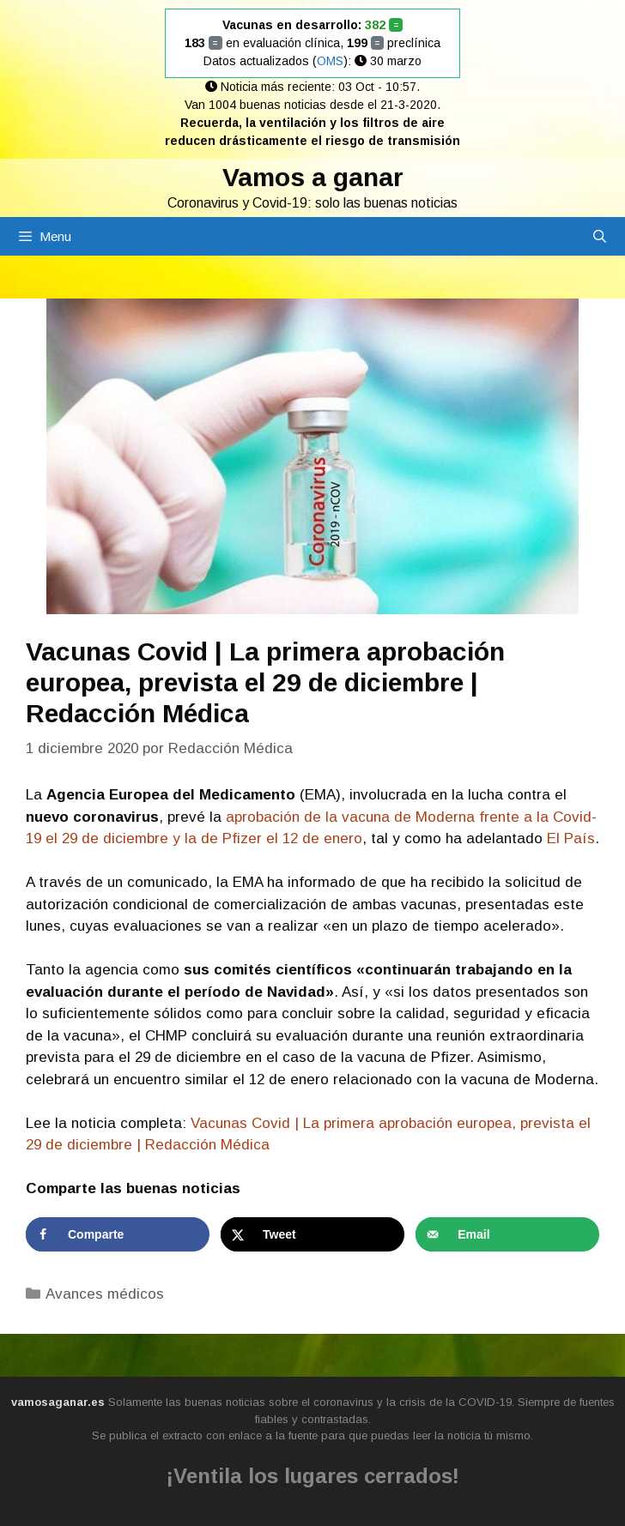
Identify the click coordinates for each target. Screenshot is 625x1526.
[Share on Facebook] (117, 1234)
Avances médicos (105, 1294)
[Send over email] (507, 1234)
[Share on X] (312, 1234)
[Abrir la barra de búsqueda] (599, 236)
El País (569, 838)
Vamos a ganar (313, 177)
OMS (330, 61)
